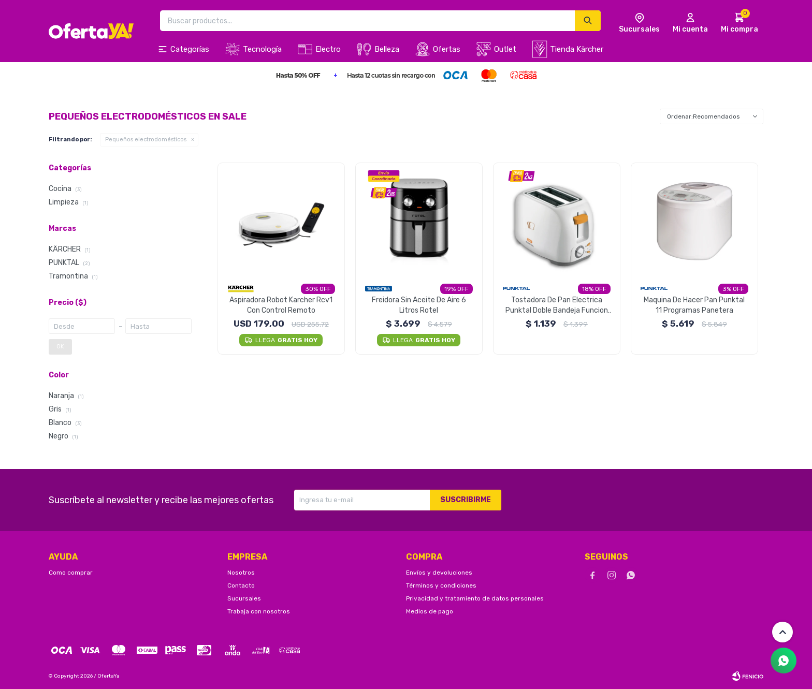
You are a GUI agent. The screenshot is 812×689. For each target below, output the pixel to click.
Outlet (505, 49)
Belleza (386, 49)
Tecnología (262, 49)
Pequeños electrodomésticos (145, 139)
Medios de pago (429, 611)
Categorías (189, 49)
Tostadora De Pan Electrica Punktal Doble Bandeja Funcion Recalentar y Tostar (556, 306)
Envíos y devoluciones (439, 572)
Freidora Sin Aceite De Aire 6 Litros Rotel (419, 305)
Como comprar (71, 572)
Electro (328, 49)
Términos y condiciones (441, 585)
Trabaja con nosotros (258, 611)
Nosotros (241, 572)
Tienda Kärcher (576, 49)
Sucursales (244, 598)
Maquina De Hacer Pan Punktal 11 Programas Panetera (694, 305)
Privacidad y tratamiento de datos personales (475, 598)
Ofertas (446, 49)
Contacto (241, 585)
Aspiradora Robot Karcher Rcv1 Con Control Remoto (280, 305)
